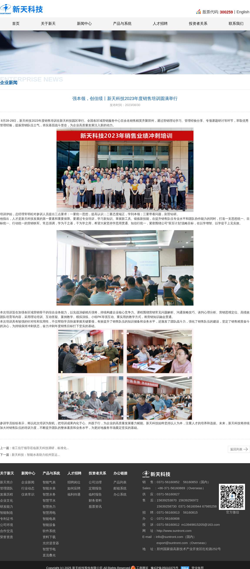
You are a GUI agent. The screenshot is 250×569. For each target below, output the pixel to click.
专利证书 (6, 519)
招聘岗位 (73, 482)
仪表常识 (27, 494)
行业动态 (27, 488)
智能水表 (49, 488)
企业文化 (6, 500)
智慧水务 (49, 494)
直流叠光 (49, 555)
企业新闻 (27, 482)
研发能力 (6, 506)
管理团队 (6, 488)
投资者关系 (198, 24)
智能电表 (49, 519)
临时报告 (95, 494)
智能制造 (6, 512)
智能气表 (49, 482)
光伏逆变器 (51, 543)
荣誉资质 (6, 537)
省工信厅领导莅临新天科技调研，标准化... (40, 448)
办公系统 (120, 494)
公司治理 (95, 482)
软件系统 (49, 531)
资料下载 (49, 537)
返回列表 (236, 449)
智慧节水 (49, 500)
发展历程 (6, 494)
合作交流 (6, 531)
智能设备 (49, 525)
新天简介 (6, 482)
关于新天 (48, 24)
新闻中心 (84, 24)
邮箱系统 (120, 488)
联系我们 (236, 24)
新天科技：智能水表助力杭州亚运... (36, 454)
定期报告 (95, 488)
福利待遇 (73, 494)
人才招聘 (160, 24)
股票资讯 (95, 506)
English (243, 12)
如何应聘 (73, 488)
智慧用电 (49, 512)
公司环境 (6, 525)
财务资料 (95, 500)
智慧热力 (49, 506)
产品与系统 (122, 24)
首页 (16, 24)
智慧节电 (49, 549)
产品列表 (120, 482)
